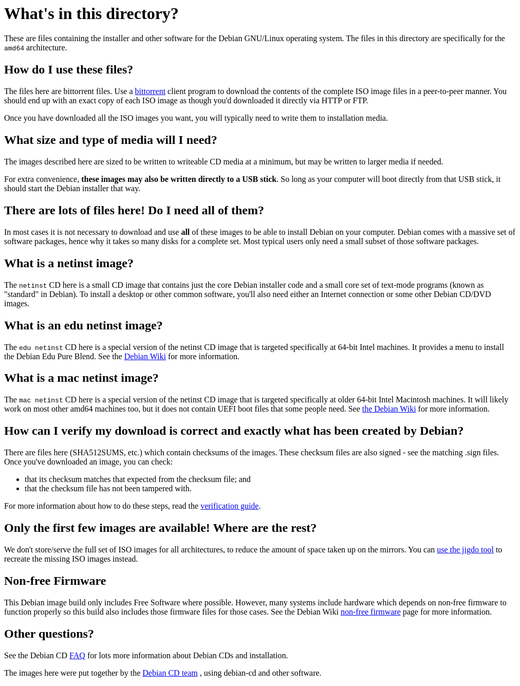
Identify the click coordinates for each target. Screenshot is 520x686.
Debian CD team (170, 673)
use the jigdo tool (465, 549)
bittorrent (150, 91)
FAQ (77, 655)
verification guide (229, 506)
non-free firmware (371, 611)
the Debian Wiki (389, 408)
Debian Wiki (145, 356)
